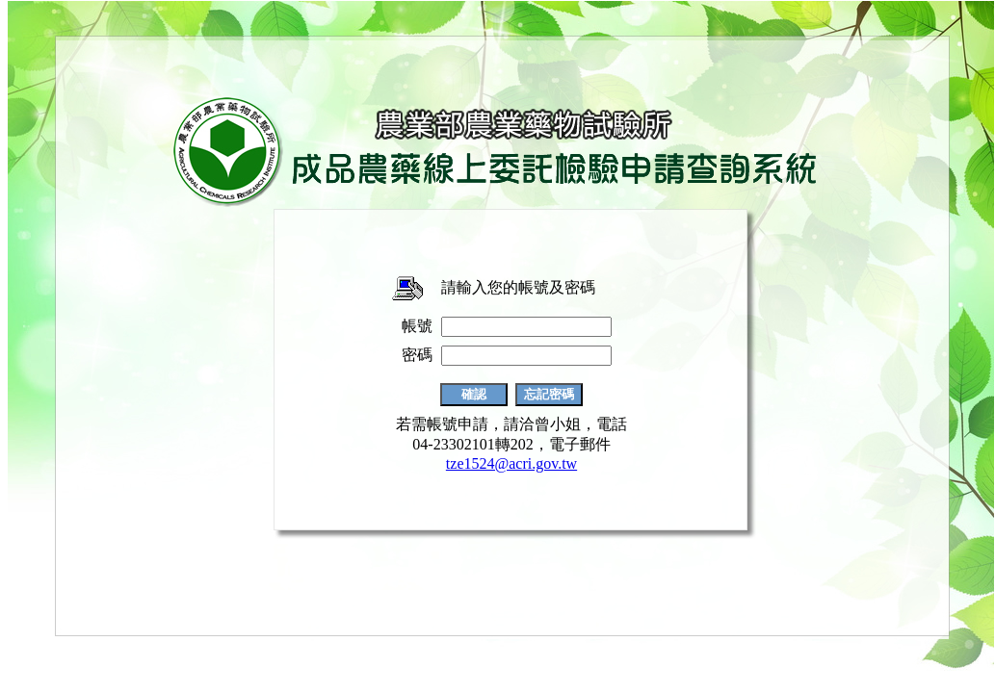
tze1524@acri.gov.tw (511, 463)
